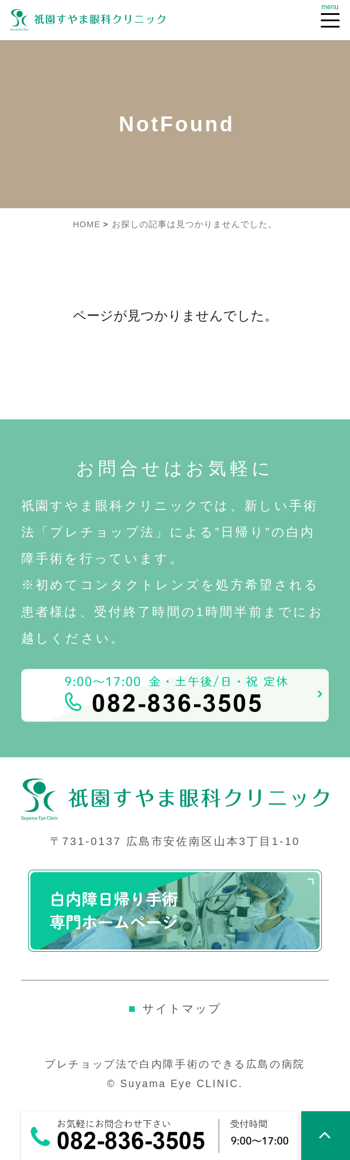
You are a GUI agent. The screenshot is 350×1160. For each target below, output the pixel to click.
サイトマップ (175, 1008)
